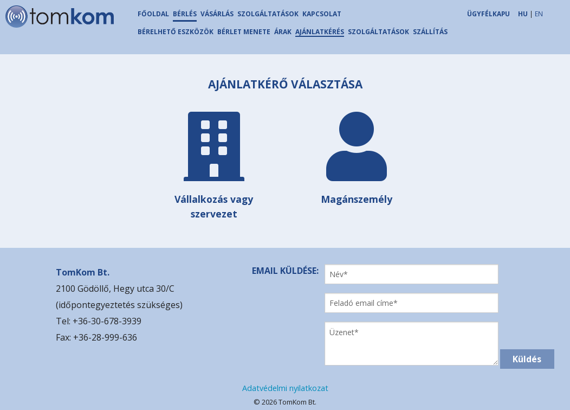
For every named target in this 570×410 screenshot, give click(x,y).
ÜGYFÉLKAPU (488, 13)
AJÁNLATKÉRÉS (319, 31)
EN (539, 13)
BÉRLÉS (185, 13)
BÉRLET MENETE (243, 31)
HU (523, 13)
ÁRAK (283, 31)
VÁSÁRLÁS (217, 13)
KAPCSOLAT (321, 13)
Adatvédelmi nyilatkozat (285, 388)
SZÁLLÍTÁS (430, 31)
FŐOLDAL (153, 13)
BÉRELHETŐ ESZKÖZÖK (175, 31)
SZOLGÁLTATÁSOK (268, 13)
